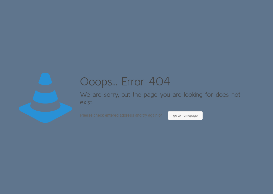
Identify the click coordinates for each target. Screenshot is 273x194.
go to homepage (185, 115)
